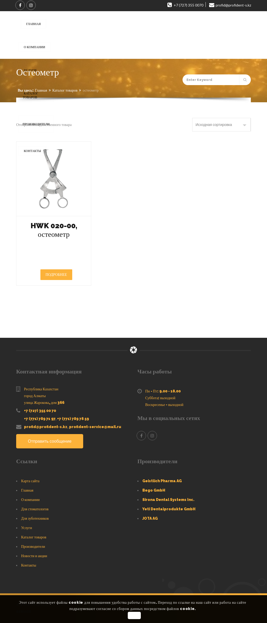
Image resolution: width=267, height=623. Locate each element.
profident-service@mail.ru (95, 427)
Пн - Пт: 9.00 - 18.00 (163, 391)
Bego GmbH (153, 490)
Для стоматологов (34, 509)
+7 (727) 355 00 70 (40, 411)
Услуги (26, 528)
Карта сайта (30, 481)
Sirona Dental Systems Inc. (168, 500)
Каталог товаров (65, 90)
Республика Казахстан (41, 389)
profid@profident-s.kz (45, 427)
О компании (30, 500)
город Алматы (35, 396)
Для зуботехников (35, 518)
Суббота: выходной (160, 398)
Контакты (28, 565)
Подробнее (56, 274)
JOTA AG (150, 518)
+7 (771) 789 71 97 (39, 419)
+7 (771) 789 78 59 (73, 419)
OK (134, 615)
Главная (41, 90)
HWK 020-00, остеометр (54, 230)
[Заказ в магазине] (221, 124)
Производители (33, 546)
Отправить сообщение (49, 441)
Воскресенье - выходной (164, 405)
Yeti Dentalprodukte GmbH (169, 509)
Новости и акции (34, 556)
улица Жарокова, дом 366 (44, 402)
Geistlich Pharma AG (162, 481)
